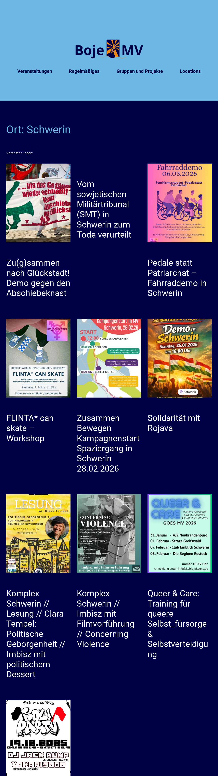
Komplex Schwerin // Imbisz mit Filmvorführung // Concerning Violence (106, 618)
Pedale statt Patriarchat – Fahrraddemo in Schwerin (177, 278)
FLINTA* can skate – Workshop (30, 428)
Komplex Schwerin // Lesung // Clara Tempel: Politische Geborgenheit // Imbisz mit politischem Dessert (35, 633)
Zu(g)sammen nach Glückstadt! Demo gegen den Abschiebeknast (38, 278)
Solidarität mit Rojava (173, 423)
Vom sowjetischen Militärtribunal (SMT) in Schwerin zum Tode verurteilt (104, 209)
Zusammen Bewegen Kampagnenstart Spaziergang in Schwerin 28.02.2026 (108, 443)
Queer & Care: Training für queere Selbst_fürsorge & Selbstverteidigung (177, 623)
